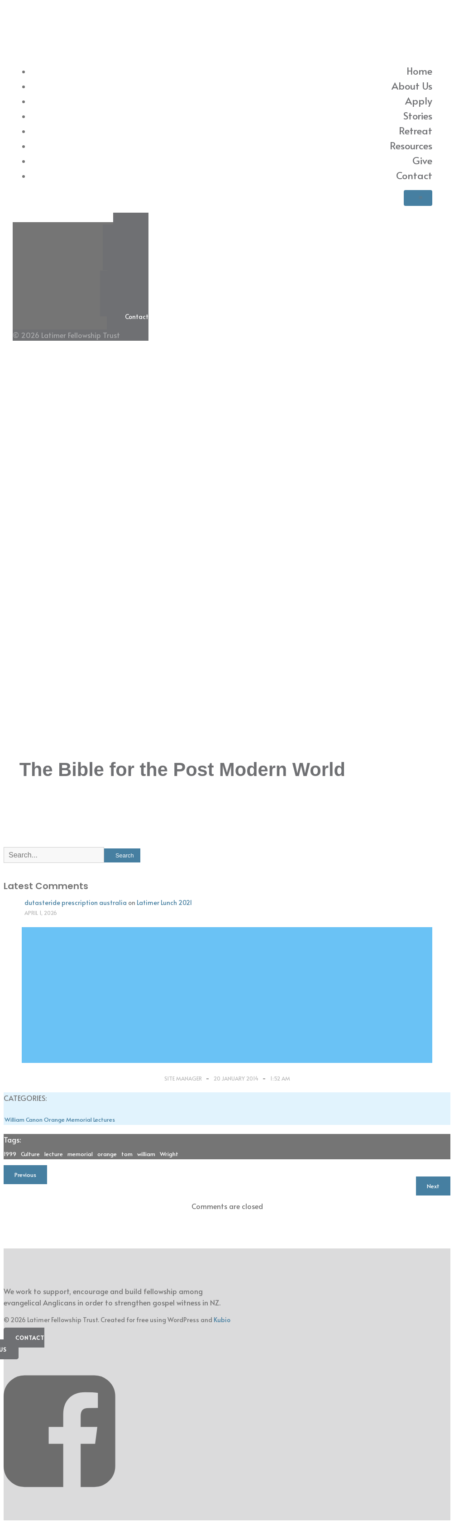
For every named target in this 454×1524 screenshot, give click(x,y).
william (146, 1154)
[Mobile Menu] (418, 198)
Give (422, 160)
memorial (80, 1154)
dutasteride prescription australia (75, 902)
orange (107, 1154)
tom (127, 1154)
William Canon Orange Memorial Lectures (60, 1119)
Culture (30, 1154)
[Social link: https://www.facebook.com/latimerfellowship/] (63, 1500)
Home (419, 70)
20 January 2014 (237, 1078)
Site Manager (183, 1078)
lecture (53, 1154)
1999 (10, 1154)
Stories (417, 115)
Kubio (222, 1319)
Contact (414, 175)
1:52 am (280, 1078)
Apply (418, 100)
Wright (169, 1154)
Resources (411, 145)
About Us (412, 85)
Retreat (415, 130)
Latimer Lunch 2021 (164, 902)
